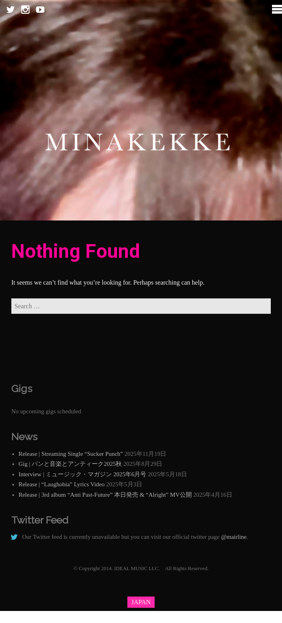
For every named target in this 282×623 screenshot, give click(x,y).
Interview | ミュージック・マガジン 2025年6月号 (82, 474)
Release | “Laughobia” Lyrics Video (61, 484)
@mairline (234, 537)
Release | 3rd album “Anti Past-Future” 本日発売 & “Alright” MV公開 (105, 495)
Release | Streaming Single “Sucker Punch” (70, 454)
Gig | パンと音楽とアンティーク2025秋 (70, 464)
